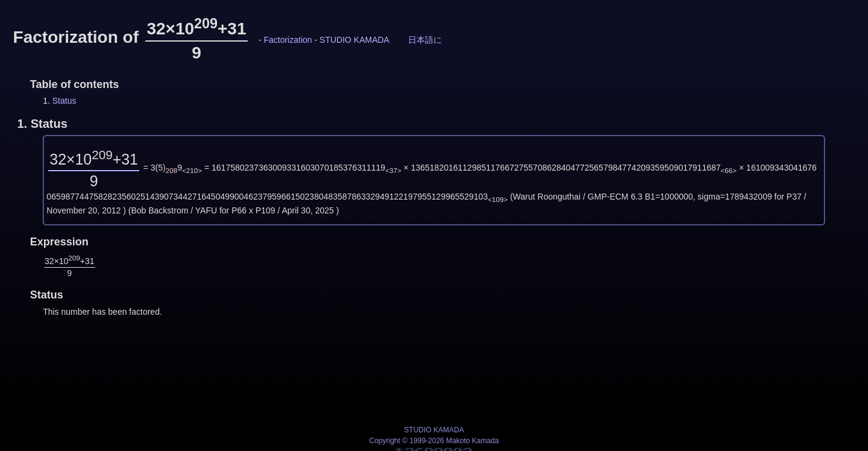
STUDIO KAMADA (354, 40)
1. (42, 123)
